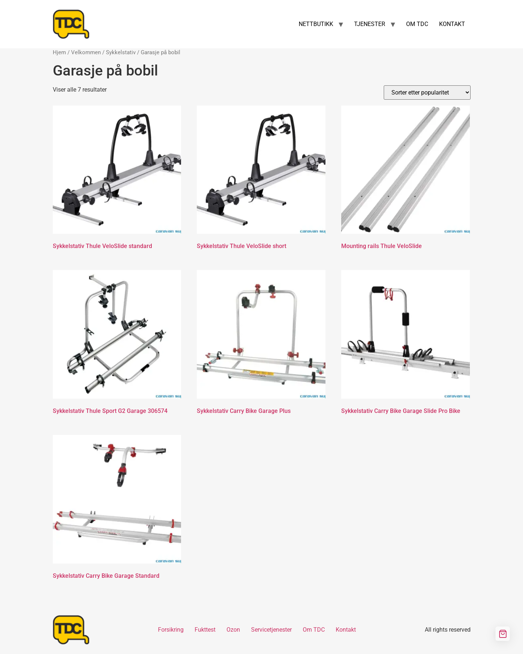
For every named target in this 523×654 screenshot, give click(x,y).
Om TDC (314, 629)
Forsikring (171, 629)
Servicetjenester (271, 629)
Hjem (59, 52)
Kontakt (346, 629)
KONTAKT (452, 24)
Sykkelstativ (121, 52)
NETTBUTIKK (316, 24)
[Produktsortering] (427, 92)
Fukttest (205, 629)
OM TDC (417, 24)
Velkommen (86, 52)
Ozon (233, 629)
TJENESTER (369, 24)
